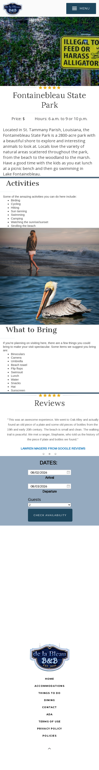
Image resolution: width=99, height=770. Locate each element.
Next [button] (92, 435)
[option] (49, 432)
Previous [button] (7, 435)
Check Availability (50, 515)
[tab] (44, 454)
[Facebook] (49, 760)
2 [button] (50, 454)
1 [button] (44, 454)
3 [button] (56, 454)
